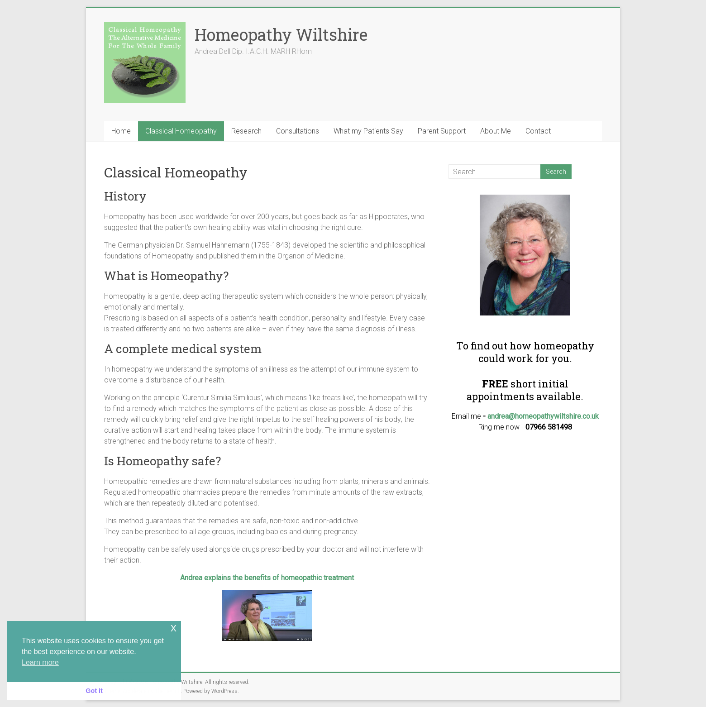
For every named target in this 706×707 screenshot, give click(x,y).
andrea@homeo (512, 416)
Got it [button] (94, 690)
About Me (495, 131)
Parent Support (442, 131)
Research (246, 131)
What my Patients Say (368, 131)
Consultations (297, 131)
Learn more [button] (40, 662)
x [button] (173, 627)
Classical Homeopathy (181, 131)
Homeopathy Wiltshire (281, 34)
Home (121, 131)
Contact (538, 131)
